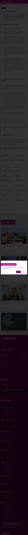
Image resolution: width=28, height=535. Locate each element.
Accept (18, 271)
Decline (23, 271)
